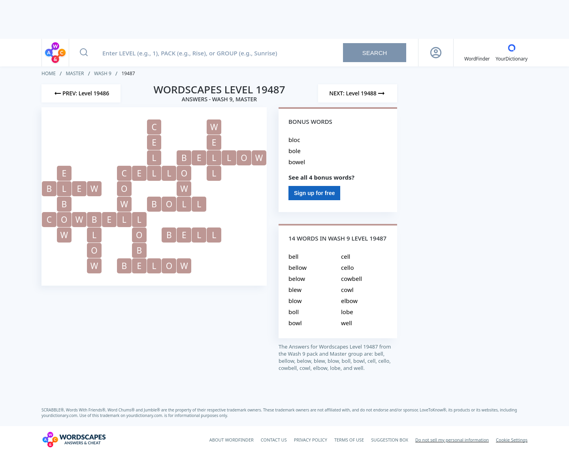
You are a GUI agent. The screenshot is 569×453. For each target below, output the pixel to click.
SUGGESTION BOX (389, 440)
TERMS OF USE (349, 440)
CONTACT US (274, 440)
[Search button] (83, 52)
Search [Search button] (374, 52)
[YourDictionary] (512, 52)
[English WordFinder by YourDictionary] (477, 52)
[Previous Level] (81, 93)
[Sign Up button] (435, 52)
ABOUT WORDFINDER (231, 440)
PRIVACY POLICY (310, 440)
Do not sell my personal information (452, 440)
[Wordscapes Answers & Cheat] (73, 439)
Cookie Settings (512, 440)
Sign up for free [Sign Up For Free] (314, 193)
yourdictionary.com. (60, 415)
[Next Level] (357, 93)
